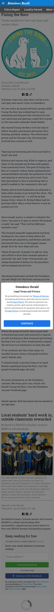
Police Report (12, 9)
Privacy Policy (17, 302)
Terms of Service (41, 296)
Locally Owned (33, 9)
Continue (27, 323)
